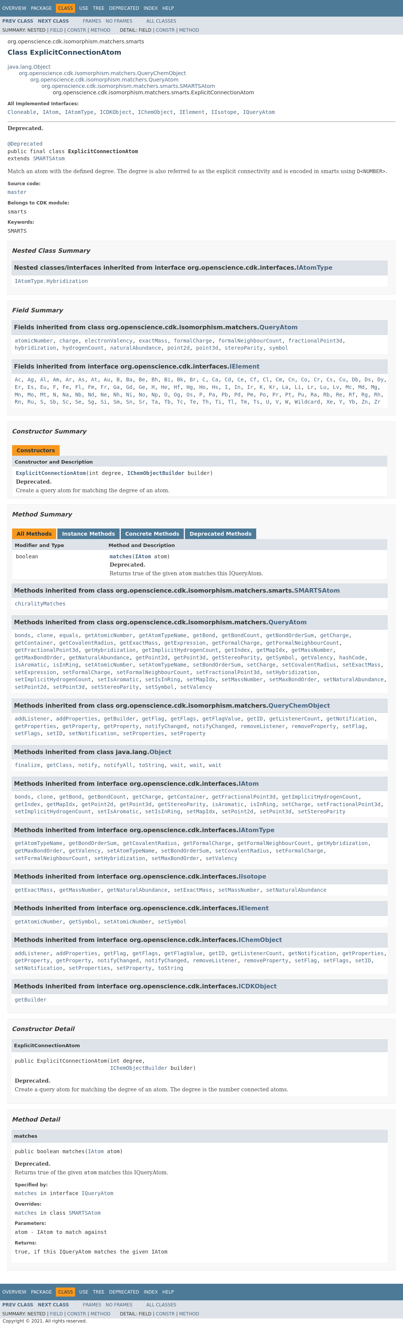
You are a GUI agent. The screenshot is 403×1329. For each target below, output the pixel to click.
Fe (65, 387)
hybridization (35, 348)
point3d (207, 348)
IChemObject (155, 112)
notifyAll (118, 765)
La (285, 387)
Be (142, 379)
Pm (250, 395)
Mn (18, 395)
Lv (336, 387)
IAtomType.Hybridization (51, 281)
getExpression (185, 643)
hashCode (352, 658)
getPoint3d (189, 658)
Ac (18, 379)
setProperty (188, 733)
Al (43, 379)
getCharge (334, 635)
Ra (314, 395)
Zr (377, 402)
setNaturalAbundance (353, 679)
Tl (231, 402)
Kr (272, 387)
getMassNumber (312, 650)
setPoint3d (69, 687)
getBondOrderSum (290, 635)
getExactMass (139, 643)
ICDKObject (115, 112)
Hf (177, 387)
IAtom (50, 112)
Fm (91, 387)
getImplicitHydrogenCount (180, 650)
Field (56, 30)
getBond (204, 635)
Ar (69, 379)
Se (78, 402)
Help (168, 8)
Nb (78, 395)
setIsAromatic (118, 679)
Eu (43, 387)
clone (45, 635)
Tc (180, 402)
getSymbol (280, 658)
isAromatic (30, 665)
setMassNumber (242, 679)
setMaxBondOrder (293, 679)
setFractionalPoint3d (228, 672)
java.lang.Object (29, 67)
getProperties (35, 726)
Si (104, 402)
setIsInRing (162, 679)
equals (68, 635)
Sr (142, 402)
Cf (253, 379)
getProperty (79, 726)
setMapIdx (200, 679)
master (17, 192)
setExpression (35, 672)
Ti (218, 402)
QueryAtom (278, 327)
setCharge (261, 665)
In (237, 387)
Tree (99, 8)
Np (154, 395)
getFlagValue (221, 719)
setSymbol (159, 687)
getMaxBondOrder (38, 658)
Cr (317, 379)
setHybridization (291, 672)
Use (83, 8)
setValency (196, 687)
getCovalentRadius (86, 643)
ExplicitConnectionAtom (51, 473)
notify (88, 765)
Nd (91, 395)
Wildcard (307, 402)
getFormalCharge (236, 643)
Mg (374, 387)
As (81, 379)
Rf (352, 395)
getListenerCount (294, 719)
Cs (329, 379)
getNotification (350, 719)
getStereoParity (236, 658)
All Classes (161, 21)
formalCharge (193, 341)
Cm (278, 379)
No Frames (119, 21)
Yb (352, 402)
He (164, 387)
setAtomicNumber (108, 665)
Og (177, 395)
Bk (180, 379)
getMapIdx (271, 650)
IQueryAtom (259, 112)
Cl (266, 379)
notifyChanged (166, 726)
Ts (256, 402)
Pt (288, 395)
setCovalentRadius (309, 665)
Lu (323, 387)
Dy (380, 379)
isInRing (65, 665)
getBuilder (119, 719)
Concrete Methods (152, 534)
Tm (244, 402)
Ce (240, 379)
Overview (14, 8)
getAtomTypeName (162, 635)
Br (193, 379)
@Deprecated (25, 144)
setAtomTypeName (162, 665)
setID (54, 733)
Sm (116, 402)
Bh (154, 379)
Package (41, 8)
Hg (189, 387)
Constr (76, 30)
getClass (59, 765)
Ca (215, 379)
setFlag (353, 726)
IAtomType (79, 112)
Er (18, 387)
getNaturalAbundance (99, 658)
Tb (167, 402)
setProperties (144, 733)
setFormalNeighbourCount (153, 672)
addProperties (77, 719)
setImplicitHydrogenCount (53, 679)
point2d (179, 348)
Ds (368, 379)
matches (121, 556)
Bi (167, 379)
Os (189, 395)
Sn (129, 402)
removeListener (262, 726)
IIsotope (223, 112)
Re (339, 395)
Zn (364, 402)
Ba (129, 379)
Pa (212, 395)
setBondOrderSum (216, 665)
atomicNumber (34, 341)
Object (160, 752)
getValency (317, 658)
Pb (224, 395)
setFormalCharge (86, 672)
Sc (65, 402)
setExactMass (361, 665)
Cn (291, 379)
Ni (129, 395)
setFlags (27, 733)
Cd (228, 379)
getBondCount (240, 635)
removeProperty (313, 726)
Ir (250, 387)
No (142, 395)
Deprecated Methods (220, 534)
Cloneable (22, 112)
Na (65, 395)
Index (151, 8)
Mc (349, 387)
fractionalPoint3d (315, 341)
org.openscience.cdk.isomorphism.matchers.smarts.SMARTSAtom (128, 86)
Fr (104, 387)
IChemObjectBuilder (156, 473)
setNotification (92, 733)
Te (193, 402)
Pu (301, 395)
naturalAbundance (135, 348)
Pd (237, 395)
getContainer (34, 643)
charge (68, 341)
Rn (18, 402)
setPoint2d (30, 687)
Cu (342, 379)
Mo (31, 395)
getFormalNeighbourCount (302, 643)
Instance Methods (88, 534)
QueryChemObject (299, 705)
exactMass (153, 341)
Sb (53, 402)
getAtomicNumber (108, 635)
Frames (92, 21)
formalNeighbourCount (250, 341)
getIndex (237, 650)
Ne (104, 395)
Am (56, 379)
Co (304, 379)
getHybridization (110, 650)
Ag (31, 379)
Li (298, 387)
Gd (129, 387)
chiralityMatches (40, 604)
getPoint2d (151, 658)
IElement (192, 112)
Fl (78, 387)
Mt (43, 395)
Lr (311, 387)
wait (177, 765)
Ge (142, 387)
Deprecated (124, 8)
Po (263, 395)
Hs (215, 387)
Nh (116, 395)
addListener (32, 719)
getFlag (153, 719)
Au (107, 379)
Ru (31, 402)
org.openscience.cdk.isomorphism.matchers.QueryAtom (104, 80)
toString (151, 765)
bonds (23, 635)
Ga (116, 387)
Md (361, 387)
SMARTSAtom (49, 158)
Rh (377, 395)
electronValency (108, 341)
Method (101, 30)
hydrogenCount (83, 348)
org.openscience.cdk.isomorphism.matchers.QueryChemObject (102, 73)
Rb (326, 395)
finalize (27, 765)
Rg (364, 395)
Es (31, 387)
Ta (154, 402)
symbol (278, 348)
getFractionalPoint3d (46, 650)
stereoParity (244, 348)
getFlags (183, 719)
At (94, 379)
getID (255, 719)
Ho (202, 387)
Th (205, 402)
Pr (275, 395)
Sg (91, 402)
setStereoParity (114, 687)
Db (355, 379)
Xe (329, 402)
